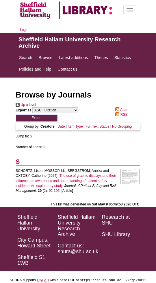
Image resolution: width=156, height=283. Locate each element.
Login (24, 30)
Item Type (75, 126)
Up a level (26, 105)
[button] (36, 118)
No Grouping (122, 126)
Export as (23, 110)
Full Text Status (97, 126)
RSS (120, 115)
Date (61, 126)
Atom (121, 110)
